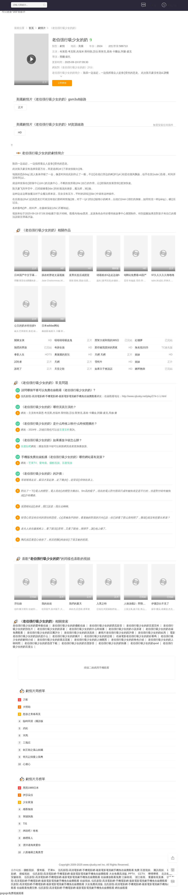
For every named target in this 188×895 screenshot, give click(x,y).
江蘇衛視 (127, 877)
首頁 (8, 18)
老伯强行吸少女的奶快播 (112, 643)
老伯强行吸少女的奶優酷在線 (68, 625)
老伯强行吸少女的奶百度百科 (142, 625)
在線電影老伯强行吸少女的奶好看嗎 (136, 636)
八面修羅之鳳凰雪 (30, 852)
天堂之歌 (73, 369)
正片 (20, 107)
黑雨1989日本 (28, 788)
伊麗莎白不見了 (160, 603)
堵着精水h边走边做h (108, 275)
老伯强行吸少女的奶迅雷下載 (41, 643)
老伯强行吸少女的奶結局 (152, 632)
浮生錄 (18, 603)
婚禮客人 (25, 838)
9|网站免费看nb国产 (135, 275)
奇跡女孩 (73, 347)
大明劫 (24, 707)
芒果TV (33, 462)
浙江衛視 (140, 877)
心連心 (24, 764)
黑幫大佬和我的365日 (113, 340)
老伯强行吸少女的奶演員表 (79, 632)
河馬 (23, 735)
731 (22, 823)
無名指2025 (153, 347)
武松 (23, 728)
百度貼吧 (26, 446)
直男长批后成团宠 (79, 275)
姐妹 (153, 354)
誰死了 (33, 369)
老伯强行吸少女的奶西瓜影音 (105, 625)
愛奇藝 (43, 462)
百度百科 (64, 429)
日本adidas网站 (50, 325)
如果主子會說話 (113, 369)
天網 (73, 362)
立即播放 (62, 83)
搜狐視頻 (24, 873)
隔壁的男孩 (33, 347)
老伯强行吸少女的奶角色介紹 (127, 639)
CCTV (141, 873)
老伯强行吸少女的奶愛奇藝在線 (30, 625)
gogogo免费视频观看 (12, 893)
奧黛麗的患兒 (73, 354)
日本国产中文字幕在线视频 (26, 275)
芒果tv (51, 870)
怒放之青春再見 (29, 714)
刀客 (23, 699)
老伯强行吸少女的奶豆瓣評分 (43, 632)
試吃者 (33, 362)
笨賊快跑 (25, 816)
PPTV (131, 873)
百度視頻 (67, 462)
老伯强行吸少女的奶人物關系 (90, 639)
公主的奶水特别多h (25, 325)
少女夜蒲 (25, 802)
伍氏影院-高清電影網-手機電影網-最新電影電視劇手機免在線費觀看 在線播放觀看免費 (72, 877)
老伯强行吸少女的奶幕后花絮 (53, 639)
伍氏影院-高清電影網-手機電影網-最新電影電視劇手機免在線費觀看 (59, 396)
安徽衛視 (16, 877)
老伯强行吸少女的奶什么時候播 (86, 629)
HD (20, 132)
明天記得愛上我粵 (30, 757)
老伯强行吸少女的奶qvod (144, 643)
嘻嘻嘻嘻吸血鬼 (73, 340)
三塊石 (24, 742)
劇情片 (42, 28)
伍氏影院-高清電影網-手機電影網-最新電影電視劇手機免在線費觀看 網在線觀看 (83, 887)
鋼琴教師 (153, 369)
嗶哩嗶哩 (153, 873)
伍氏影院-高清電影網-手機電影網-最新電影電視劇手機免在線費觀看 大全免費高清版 (80, 873)
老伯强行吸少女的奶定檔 (98, 636)
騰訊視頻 (159, 870)
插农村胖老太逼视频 (53, 275)
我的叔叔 (47, 603)
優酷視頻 (54, 462)
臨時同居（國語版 (30, 721)
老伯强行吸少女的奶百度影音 (78, 643)
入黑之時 (102, 603)
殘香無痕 (25, 809)
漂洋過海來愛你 (29, 845)
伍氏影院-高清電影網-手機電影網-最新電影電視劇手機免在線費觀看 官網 (132, 880)
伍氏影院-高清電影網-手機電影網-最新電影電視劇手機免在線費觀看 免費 (99, 870)
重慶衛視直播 (155, 877)
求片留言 (148, 5)
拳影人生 (33, 354)
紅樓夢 (153, 340)
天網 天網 (113, 354)
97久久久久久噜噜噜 (162, 275)
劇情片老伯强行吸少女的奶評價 (116, 632)
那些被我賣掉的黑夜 (113, 347)
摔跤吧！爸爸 (28, 831)
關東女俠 (33, 340)
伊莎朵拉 (25, 795)
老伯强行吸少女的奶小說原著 (125, 629)
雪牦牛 (113, 362)
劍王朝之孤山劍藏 (30, 750)
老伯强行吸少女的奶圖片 (66, 636)
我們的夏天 (75, 603)
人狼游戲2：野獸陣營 (136, 603)
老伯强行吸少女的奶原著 (51, 629)
